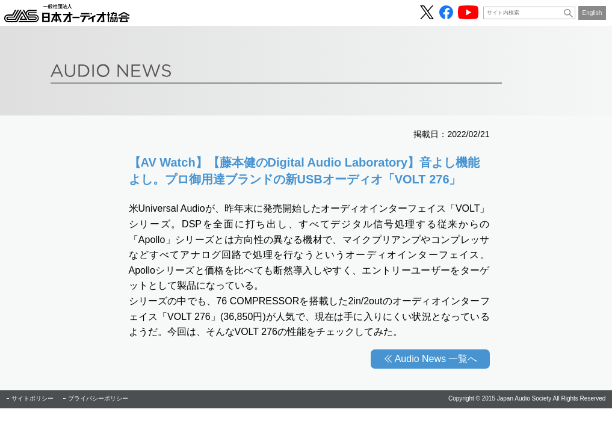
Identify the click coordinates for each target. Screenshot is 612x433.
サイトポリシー (32, 398)
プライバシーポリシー (98, 398)
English (592, 13)
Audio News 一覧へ (436, 359)
